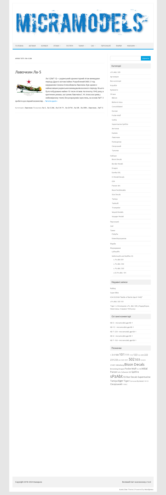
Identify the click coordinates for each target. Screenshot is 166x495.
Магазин (131, 46)
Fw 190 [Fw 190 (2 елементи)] (139, 369)
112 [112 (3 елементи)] (131, 355)
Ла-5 (44, 108)
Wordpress (149, 489)
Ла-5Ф (76, 108)
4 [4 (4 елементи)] (114, 355)
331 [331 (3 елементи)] (126, 360)
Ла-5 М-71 (60, 108)
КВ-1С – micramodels (118, 327)
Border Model (117, 164)
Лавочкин (29, 108)
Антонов (115, 128)
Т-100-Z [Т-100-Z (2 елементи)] (124, 384)
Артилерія (114, 77)
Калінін (115, 133)
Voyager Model (118, 216)
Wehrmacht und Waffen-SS (122, 256)
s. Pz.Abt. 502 (118, 264)
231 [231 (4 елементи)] (112, 360)
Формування (115, 248)
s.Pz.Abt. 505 (115, 72)
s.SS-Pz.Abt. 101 (119, 273)
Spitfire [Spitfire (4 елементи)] (135, 372)
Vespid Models (117, 212)
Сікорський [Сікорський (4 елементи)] (116, 384)
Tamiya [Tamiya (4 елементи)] (114, 381)
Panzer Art (116, 186)
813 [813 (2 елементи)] (144, 360)
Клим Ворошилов (119, 238)
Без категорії (115, 81)
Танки (81, 46)
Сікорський (116, 146)
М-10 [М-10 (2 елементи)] (146, 381)
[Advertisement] (130, 429)
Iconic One (123, 489)
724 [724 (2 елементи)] (141, 360)
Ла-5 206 (50, 108)
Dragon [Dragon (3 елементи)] (121, 369)
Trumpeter (116, 208)
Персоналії (106, 46)
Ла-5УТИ (68, 108)
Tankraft (115, 203)
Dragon (115, 168)
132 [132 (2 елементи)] (139, 355)
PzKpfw (115, 234)
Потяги (69, 46)
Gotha (114, 120)
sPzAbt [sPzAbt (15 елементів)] (116, 376)
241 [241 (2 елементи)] (119, 360)
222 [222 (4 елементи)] (146, 355)
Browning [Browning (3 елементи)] (114, 369)
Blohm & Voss (117, 102)
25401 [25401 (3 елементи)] (113, 365)
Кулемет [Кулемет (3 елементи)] (141, 381)
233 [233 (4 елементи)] (116, 360)
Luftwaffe (116, 252)
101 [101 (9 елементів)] (122, 354)
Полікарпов (116, 142)
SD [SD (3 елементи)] (130, 372)
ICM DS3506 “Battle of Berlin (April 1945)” (126, 297)
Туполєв (115, 150)
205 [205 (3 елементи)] (142, 355)
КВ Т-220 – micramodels (119, 332)
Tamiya (115, 199)
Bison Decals (117, 159)
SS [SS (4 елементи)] (124, 377)
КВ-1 (131, 323)
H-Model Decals (118, 177)
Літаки (56, 46)
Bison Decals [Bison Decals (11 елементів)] (134, 364)
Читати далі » (51, 101)
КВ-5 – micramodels (118, 323)
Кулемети (114, 90)
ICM (113, 181)
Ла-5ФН (83, 108)
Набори (113, 156)
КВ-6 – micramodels (118, 336)
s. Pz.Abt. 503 (118, 268)
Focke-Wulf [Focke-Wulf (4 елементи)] (130, 368)
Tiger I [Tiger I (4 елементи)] (127, 381)
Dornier (115, 111)
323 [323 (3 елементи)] (122, 360)
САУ (92, 46)
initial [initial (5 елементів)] (145, 368)
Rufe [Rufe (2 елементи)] (119, 372)
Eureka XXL (116, 172)
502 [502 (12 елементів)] (132, 359)
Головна (19, 46)
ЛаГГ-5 (100, 108)
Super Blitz (114, 293)
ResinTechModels (119, 190)
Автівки (32, 46)
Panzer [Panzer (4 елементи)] (113, 372)
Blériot (114, 98)
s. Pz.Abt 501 (118, 260)
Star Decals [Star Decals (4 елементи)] (131, 377)
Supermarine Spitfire (120, 124)
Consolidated (117, 106)
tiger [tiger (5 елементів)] (120, 380)
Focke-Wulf (116, 115)
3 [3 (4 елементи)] (112, 355)
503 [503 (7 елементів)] (137, 359)
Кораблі (44, 46)
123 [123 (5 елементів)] (135, 354)
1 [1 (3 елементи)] (110, 355)
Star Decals (116, 194)
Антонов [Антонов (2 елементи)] (133, 381)
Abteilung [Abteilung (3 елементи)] (120, 365)
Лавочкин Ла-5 (28, 72)
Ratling (113, 288)
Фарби (119, 46)
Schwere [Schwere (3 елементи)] (124, 372)
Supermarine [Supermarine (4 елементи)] (144, 377)
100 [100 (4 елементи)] (117, 355)
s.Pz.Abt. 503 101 (117, 301)
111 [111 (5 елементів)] (127, 354)
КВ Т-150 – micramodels (119, 340)
